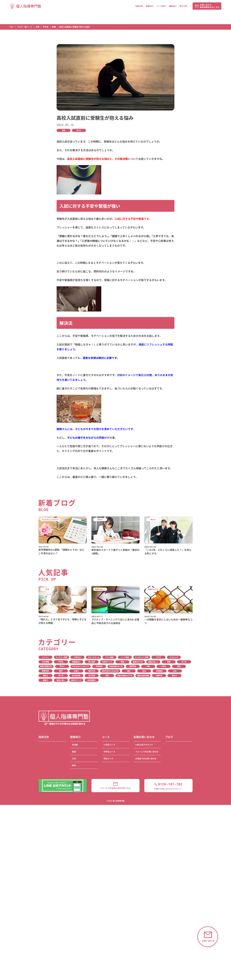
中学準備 (45, 662)
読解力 (45, 680)
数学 (61, 671)
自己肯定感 (76, 675)
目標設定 (159, 671)
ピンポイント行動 (141, 657)
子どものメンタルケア (80, 666)
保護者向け (76, 662)
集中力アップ (76, 680)
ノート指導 (125, 657)
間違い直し (61, 680)
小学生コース (109, 744)
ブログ (158, 657)
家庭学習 (132, 666)
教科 (179, 666)
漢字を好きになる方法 (110, 671)
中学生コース (109, 751)
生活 (144, 671)
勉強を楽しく (153, 662)
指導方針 (139, 6)
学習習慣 (99, 666)
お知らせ (77, 657)
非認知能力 (91, 680)
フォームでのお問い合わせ (146, 751)
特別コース (108, 758)
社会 (175, 671)
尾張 (74, 751)
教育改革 (45, 671)
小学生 (163, 666)
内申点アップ (107, 662)
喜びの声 (183, 6)
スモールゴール (93, 657)
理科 (128, 671)
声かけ (78, 130)
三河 (74, 758)
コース (106, 737)
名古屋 (75, 744)
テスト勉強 (109, 657)
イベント (45, 657)
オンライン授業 (61, 657)
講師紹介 (173, 6)
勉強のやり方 (138, 662)
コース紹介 (161, 6)
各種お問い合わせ (144, 737)
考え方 (60, 675)
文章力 (76, 671)
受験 (63, 130)
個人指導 (91, 662)
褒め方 (174, 675)
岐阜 (74, 765)
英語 (107, 675)
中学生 (60, 662)
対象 (148, 666)
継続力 (45, 675)
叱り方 (184, 662)
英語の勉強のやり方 (124, 675)
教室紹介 (150, 6)
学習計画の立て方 (116, 666)
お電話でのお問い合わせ (145, 758)
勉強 (122, 662)
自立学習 (91, 675)
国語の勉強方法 (46, 666)
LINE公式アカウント (144, 744)
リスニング (174, 657)
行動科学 (159, 675)
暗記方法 (91, 671)
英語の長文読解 (143, 675)
